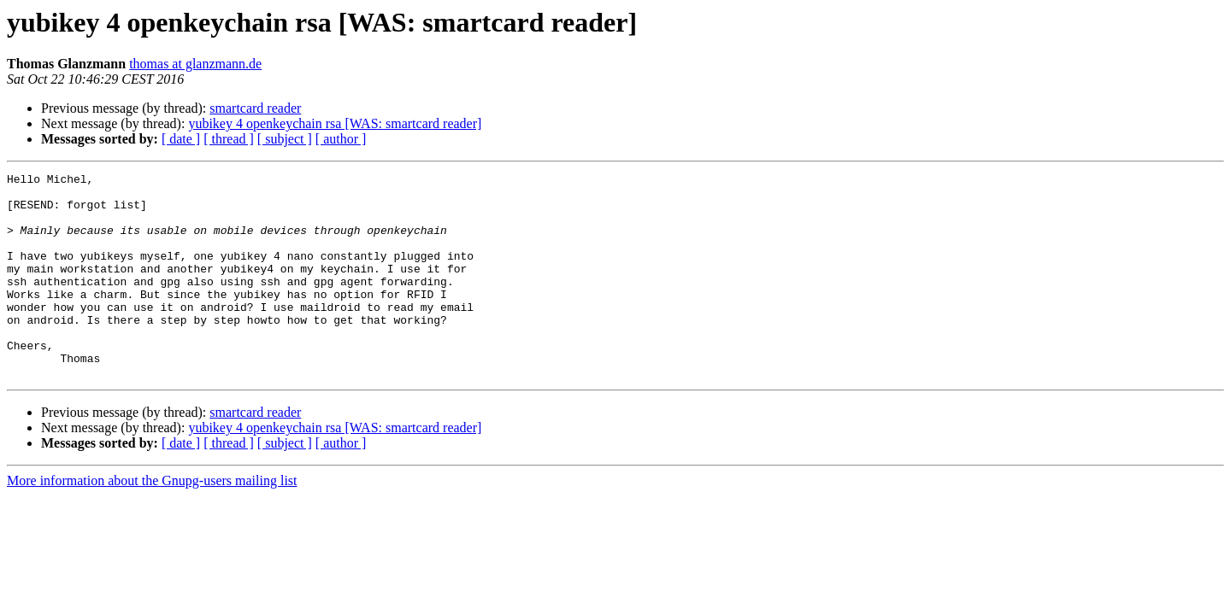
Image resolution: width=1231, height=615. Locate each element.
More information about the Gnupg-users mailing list (152, 521)
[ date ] (181, 139)
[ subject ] (284, 139)
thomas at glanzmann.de (195, 63)
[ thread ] (228, 139)
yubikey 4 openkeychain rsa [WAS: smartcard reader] (334, 123)
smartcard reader (255, 108)
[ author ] (341, 139)
